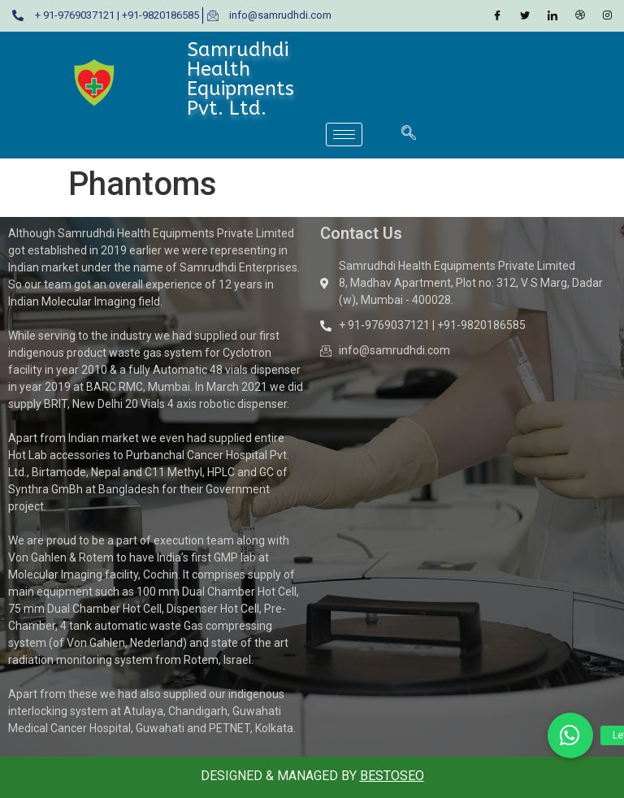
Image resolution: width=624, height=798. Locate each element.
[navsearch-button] (408, 134)
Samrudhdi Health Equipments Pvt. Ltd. (240, 78)
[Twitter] (525, 15)
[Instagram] (608, 15)
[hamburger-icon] (344, 134)
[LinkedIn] (552, 15)
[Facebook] (497, 15)
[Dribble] (580, 15)
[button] (570, 735)
